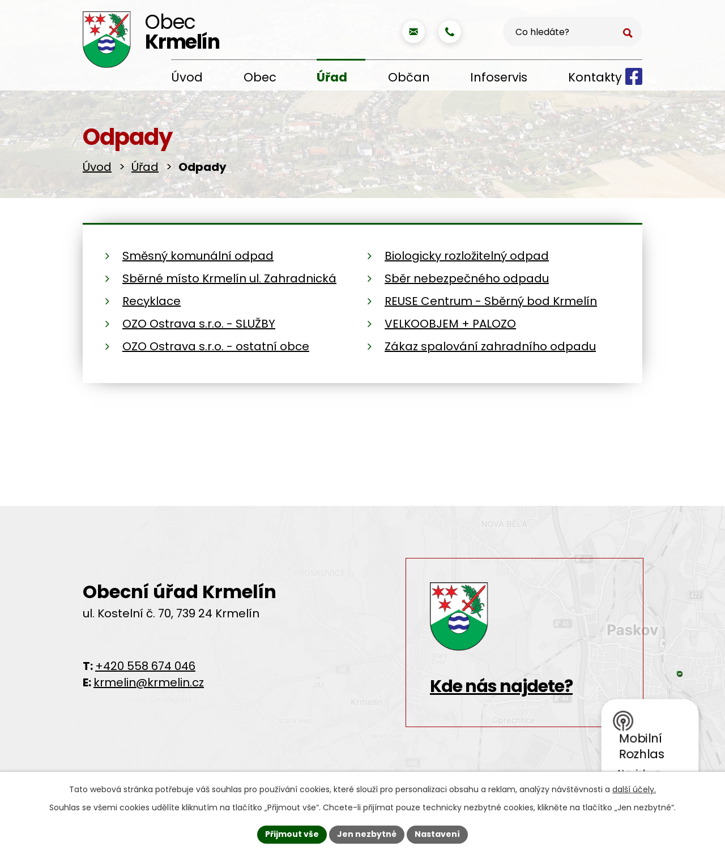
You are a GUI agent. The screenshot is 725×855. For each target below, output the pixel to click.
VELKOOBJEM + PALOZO (450, 324)
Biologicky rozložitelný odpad (467, 256)
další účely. (634, 789)
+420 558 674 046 (145, 666)
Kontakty (595, 77)
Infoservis (498, 77)
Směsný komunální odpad (198, 256)
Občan (409, 77)
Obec (260, 77)
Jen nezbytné (366, 834)
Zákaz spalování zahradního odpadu (490, 346)
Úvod (187, 77)
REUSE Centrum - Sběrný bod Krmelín (491, 301)
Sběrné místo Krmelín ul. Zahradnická (229, 278)
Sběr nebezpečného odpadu (467, 278)
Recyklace (151, 301)
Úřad (332, 77)
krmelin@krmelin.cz (148, 682)
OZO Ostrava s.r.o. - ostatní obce (215, 346)
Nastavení (437, 834)
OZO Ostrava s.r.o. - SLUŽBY (198, 324)
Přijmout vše (292, 834)
